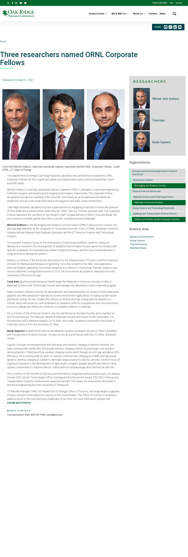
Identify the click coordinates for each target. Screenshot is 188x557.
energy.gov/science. (19, 402)
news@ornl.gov (55, 414)
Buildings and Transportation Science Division (155, 213)
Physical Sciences (138, 244)
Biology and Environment (142, 237)
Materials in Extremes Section (148, 202)
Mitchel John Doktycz (165, 99)
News (163, 13)
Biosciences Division (143, 180)
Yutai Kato (158, 120)
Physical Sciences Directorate (146, 191)
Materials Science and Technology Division (153, 197)
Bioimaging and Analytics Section (150, 185)
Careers (153, 13)
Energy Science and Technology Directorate (153, 208)
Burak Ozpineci (161, 142)
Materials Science (138, 248)
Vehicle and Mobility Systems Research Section (157, 219)
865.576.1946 (38, 414)
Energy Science (137, 240)
